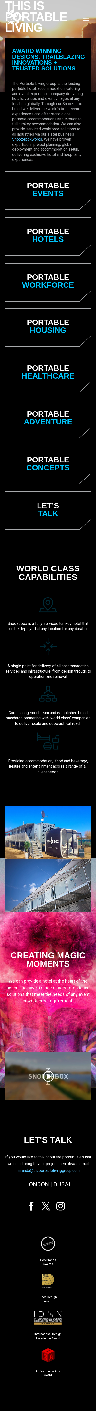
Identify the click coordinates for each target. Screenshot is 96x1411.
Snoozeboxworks (27, 139)
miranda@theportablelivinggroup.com (48, 1170)
